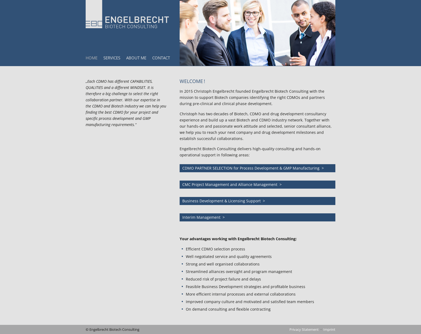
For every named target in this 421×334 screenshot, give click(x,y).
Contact (161, 57)
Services (111, 57)
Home (91, 57)
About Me (136, 57)
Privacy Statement (304, 329)
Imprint (329, 329)
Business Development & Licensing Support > (223, 200)
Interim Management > (203, 217)
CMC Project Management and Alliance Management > (232, 184)
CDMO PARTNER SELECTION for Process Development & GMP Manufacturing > (253, 168)
